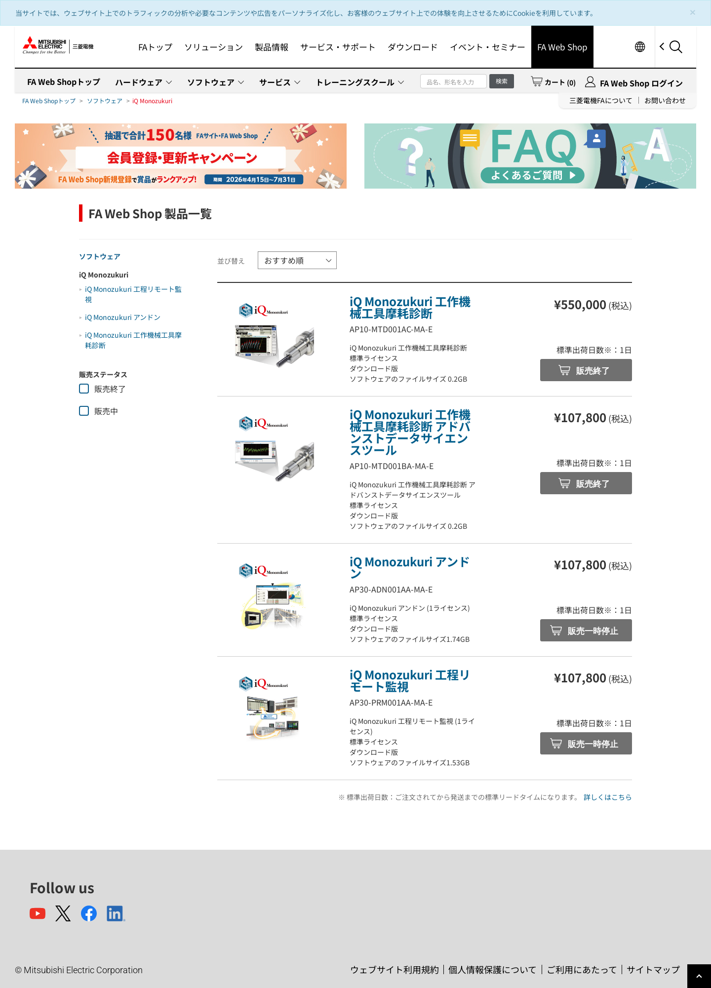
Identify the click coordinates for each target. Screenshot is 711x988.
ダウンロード (413, 46)
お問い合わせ (665, 100)
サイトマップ (653, 969)
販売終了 (592, 371)
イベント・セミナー (487, 46)
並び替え (231, 261)
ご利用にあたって (582, 969)
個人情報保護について (492, 969)
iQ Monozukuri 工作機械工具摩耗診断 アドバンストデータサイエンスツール (410, 431)
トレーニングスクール (355, 82)
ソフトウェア (211, 82)
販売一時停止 (592, 631)
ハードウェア (138, 82)
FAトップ (155, 46)
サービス (275, 82)
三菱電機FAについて (600, 100)
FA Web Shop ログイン (641, 83)
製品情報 (271, 46)
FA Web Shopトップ (63, 81)
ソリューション (213, 46)
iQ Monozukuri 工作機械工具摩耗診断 (410, 306)
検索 (502, 81)
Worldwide (640, 46)
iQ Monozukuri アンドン (122, 317)
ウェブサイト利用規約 (394, 969)
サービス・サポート (338, 46)
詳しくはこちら (608, 797)
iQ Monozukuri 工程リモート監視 (410, 680)
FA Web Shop (562, 46)
